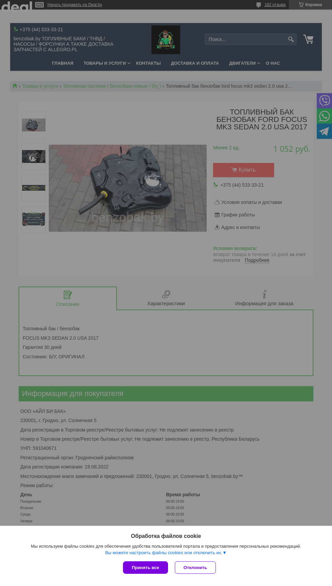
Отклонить (195, 567)
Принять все (145, 567)
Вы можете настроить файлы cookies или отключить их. (163, 552)
